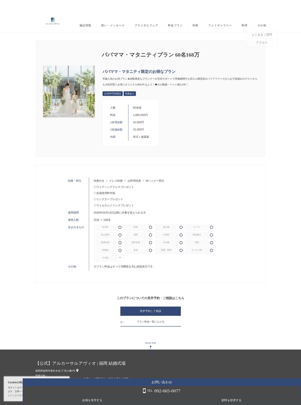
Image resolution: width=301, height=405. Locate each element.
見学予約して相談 (150, 311)
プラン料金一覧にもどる (150, 321)
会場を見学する (255, 400)
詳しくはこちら (39, 395)
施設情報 (85, 25)
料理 (245, 25)
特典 (195, 25)
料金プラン (175, 25)
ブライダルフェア (146, 25)
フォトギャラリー (220, 25)
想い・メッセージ (113, 25)
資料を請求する (285, 400)
